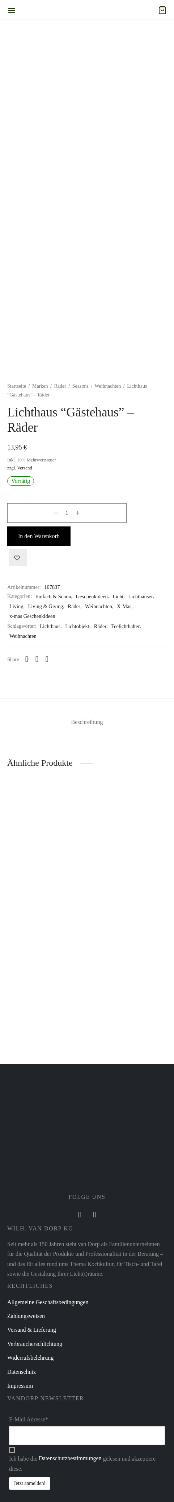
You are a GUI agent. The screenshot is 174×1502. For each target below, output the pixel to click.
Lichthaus (50, 667)
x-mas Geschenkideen (32, 657)
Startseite (16, 427)
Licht (118, 637)
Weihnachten (108, 427)
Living (16, 647)
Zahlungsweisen (26, 1397)
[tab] (87, 803)
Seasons (80, 427)
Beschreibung (87, 803)
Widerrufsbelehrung (30, 1439)
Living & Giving (45, 647)
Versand (24, 508)
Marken (40, 427)
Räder (60, 427)
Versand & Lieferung (31, 1411)
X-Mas (124, 647)
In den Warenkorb (39, 577)
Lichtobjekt (77, 667)
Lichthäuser (140, 637)
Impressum (20, 1467)
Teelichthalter (125, 667)
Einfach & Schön (53, 637)
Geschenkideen (92, 637)
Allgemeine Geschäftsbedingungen (47, 1383)
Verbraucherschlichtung (34, 1425)
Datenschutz (21, 1453)
